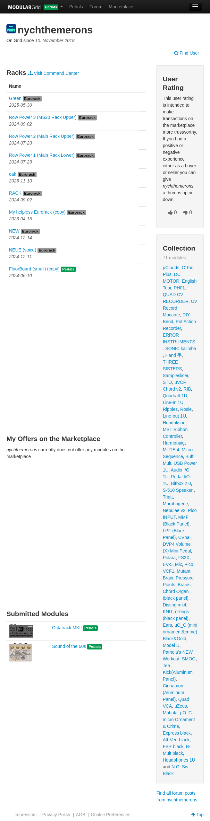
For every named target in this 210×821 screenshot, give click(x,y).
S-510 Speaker (178, 490)
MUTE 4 (171, 449)
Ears (167, 625)
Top (197, 814)
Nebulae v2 (174, 510)
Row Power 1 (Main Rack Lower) (42, 155)
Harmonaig (174, 443)
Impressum (25, 814)
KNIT (167, 611)
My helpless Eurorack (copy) (37, 212)
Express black (177, 733)
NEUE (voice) (22, 249)
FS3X (183, 557)
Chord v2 (172, 389)
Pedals (76, 6)
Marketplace (121, 6)
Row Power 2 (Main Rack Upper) (42, 136)
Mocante (171, 314)
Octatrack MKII (67, 627)
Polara (169, 557)
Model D (171, 645)
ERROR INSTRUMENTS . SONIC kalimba (179, 341)
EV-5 (167, 564)
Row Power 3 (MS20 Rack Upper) (43, 117)
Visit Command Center (53, 73)
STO (167, 382)
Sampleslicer (175, 375)
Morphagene (175, 503)
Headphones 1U (179, 760)
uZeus (180, 706)
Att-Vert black (176, 739)
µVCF (180, 382)
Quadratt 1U (175, 395)
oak (12, 174)
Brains (184, 584)
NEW (14, 231)
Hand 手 (173, 355)
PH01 (179, 287)
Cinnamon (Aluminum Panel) (173, 692)
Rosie (186, 409)
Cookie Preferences (110, 814)
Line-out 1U (174, 416)
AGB (80, 814)
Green (15, 98)
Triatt (168, 496)
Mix (178, 564)
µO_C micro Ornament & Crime (179, 719)
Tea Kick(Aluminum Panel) (178, 672)
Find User (186, 53)
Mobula (170, 712)
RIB (187, 389)
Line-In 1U (173, 402)
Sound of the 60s (69, 646)
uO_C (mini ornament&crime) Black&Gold (180, 631)
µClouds (171, 267)
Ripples (170, 409)
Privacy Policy (56, 814)
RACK (15, 193)
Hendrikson (174, 422)
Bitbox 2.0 (181, 483)
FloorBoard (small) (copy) (34, 268)
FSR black (173, 746)
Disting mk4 (174, 604)
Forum (95, 6)
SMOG (189, 658)
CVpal (184, 537)
